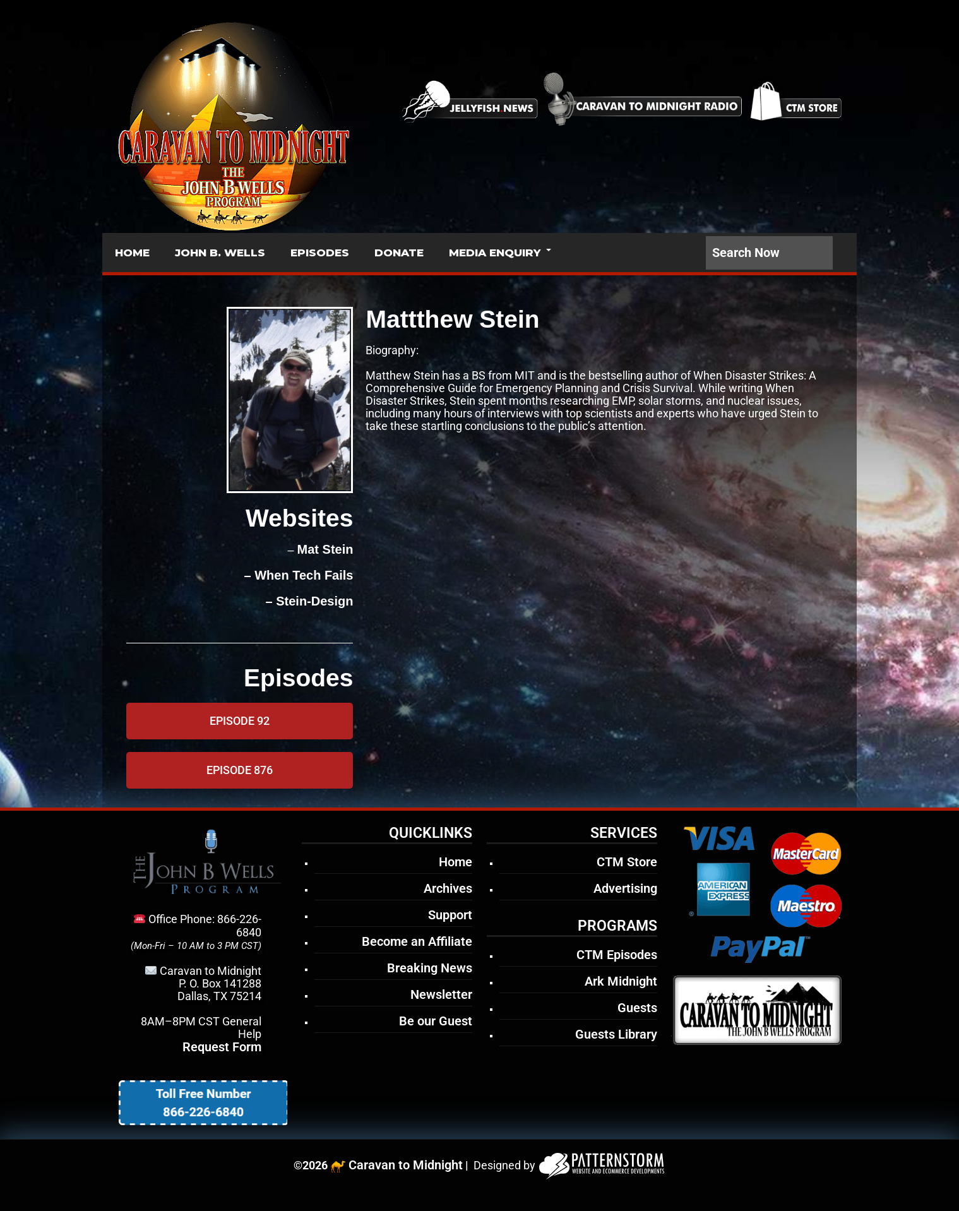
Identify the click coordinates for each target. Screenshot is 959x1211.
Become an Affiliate (417, 941)
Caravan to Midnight (405, 1164)
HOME (132, 252)
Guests (637, 1007)
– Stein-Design (307, 601)
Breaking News (429, 967)
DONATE (399, 252)
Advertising (625, 888)
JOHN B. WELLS (220, 252)
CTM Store (627, 861)
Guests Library (616, 1034)
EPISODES (319, 252)
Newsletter (441, 994)
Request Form (221, 1046)
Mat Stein (325, 549)
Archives (448, 888)
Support (450, 914)
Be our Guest (435, 1021)
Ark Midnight (621, 981)
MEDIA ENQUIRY (494, 252)
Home (455, 861)
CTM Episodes (616, 954)
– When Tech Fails (297, 575)
